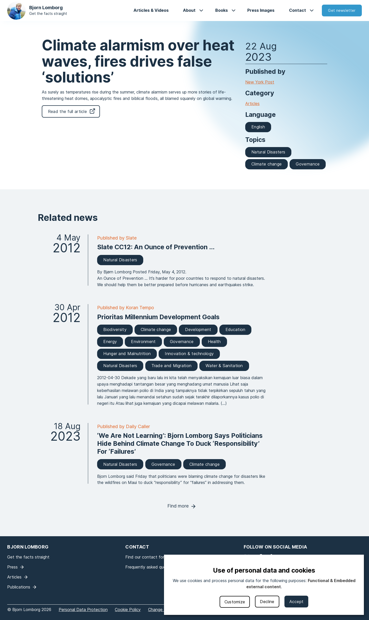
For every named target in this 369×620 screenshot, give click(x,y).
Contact (297, 10)
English (258, 126)
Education (235, 329)
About (189, 10)
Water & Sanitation (224, 365)
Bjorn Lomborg (46, 7)
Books (221, 10)
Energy (110, 341)
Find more (178, 506)
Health (214, 341)
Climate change (266, 164)
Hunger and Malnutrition (127, 353)
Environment (143, 341)
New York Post (259, 82)
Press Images (260, 10)
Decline (267, 601)
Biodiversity (115, 329)
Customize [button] (234, 601)
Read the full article (67, 111)
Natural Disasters (268, 151)
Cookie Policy (128, 609)
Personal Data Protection (83, 609)
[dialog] (264, 585)
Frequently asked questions (151, 567)
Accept (296, 601)
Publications (18, 587)
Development (198, 329)
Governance (308, 164)
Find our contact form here (151, 557)
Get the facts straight (48, 13)
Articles (252, 103)
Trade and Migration (171, 365)
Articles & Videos (151, 10)
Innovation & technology (189, 353)
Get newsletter (341, 10)
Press (12, 567)
